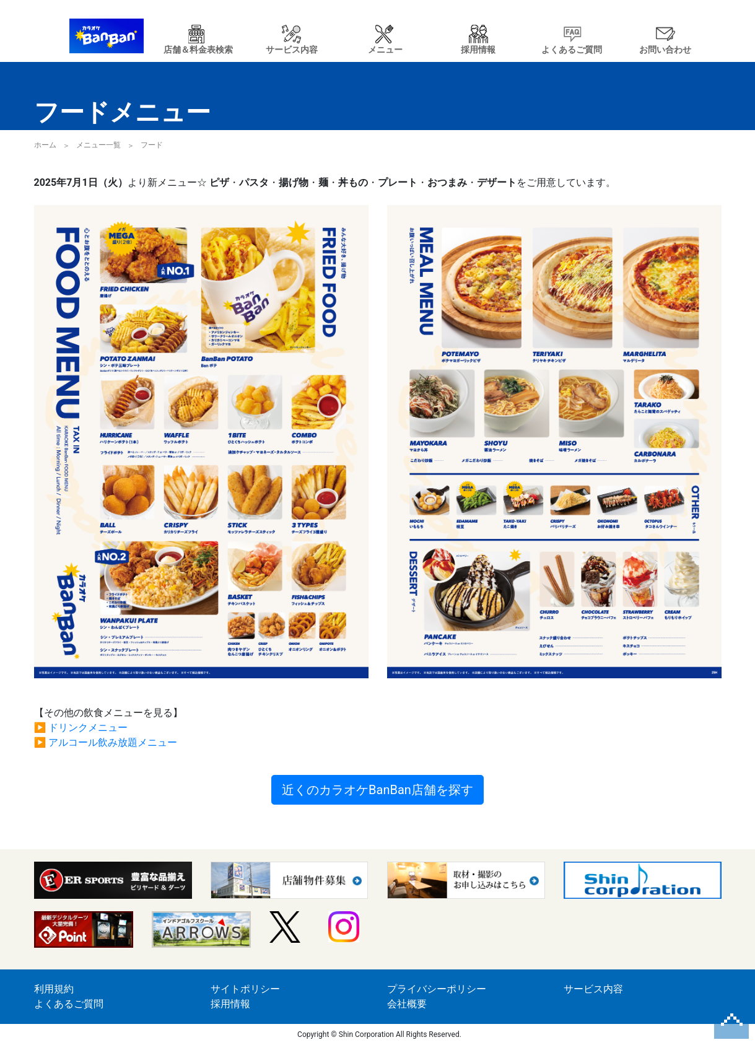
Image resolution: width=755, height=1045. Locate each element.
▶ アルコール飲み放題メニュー (106, 742)
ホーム (45, 145)
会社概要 (407, 1004)
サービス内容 (593, 989)
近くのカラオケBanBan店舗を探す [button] (377, 789)
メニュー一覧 (98, 145)
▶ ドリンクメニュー (81, 727)
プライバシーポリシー (436, 989)
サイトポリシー (245, 989)
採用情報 (230, 1004)
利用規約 (54, 989)
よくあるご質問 (68, 1004)
